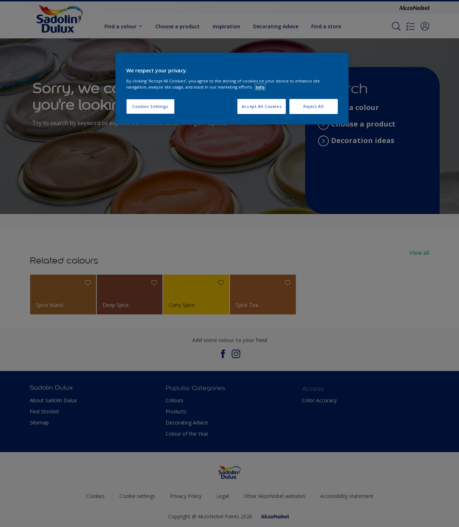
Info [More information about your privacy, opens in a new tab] (260, 87)
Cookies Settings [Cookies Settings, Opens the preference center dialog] (150, 106)
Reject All (313, 106)
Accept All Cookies (261, 106)
